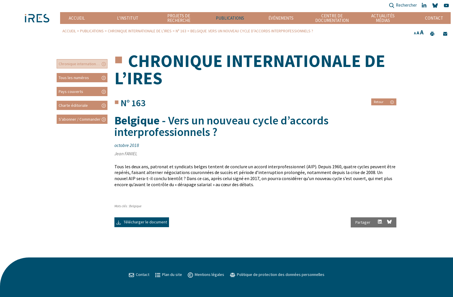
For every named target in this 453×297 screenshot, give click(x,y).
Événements (281, 18)
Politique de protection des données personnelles (277, 274)
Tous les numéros (74, 77)
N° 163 (181, 31)
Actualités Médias (383, 18)
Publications (230, 18)
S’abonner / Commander (80, 119)
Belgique (135, 206)
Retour (384, 102)
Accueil (77, 18)
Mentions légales (206, 274)
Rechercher (403, 5)
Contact (434, 18)
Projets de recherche (178, 18)
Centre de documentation (332, 18)
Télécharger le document (141, 222)
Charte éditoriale (73, 105)
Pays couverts (71, 91)
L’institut (127, 18)
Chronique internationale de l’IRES (140, 31)
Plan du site (168, 274)
